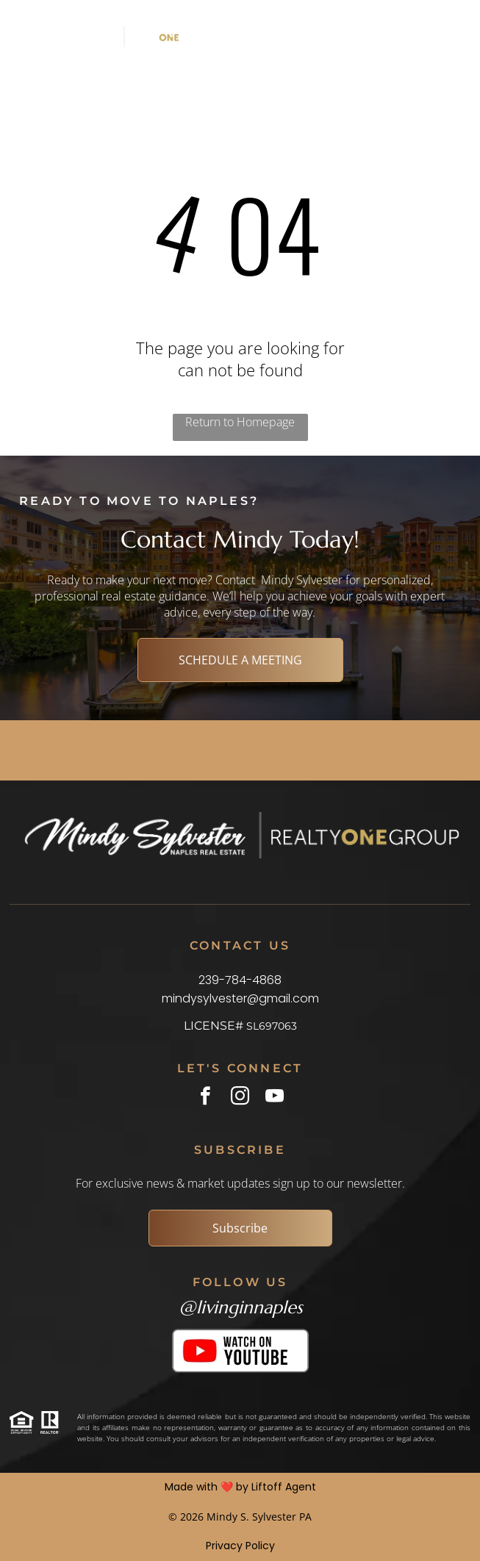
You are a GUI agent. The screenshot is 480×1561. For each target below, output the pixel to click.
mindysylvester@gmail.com (240, 998)
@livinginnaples (240, 1307)
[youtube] (274, 1098)
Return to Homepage (240, 422)
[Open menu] (398, 37)
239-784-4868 (240, 980)
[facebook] (205, 1098)
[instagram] (240, 1098)
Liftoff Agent (283, 1486)
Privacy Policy (240, 1545)
